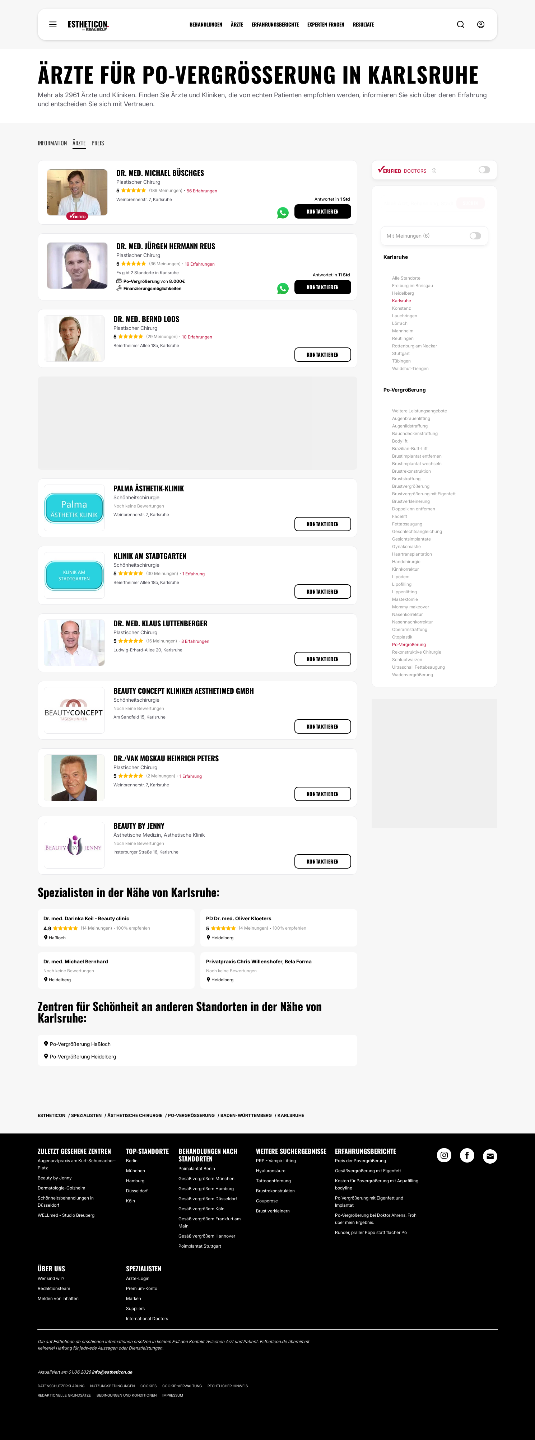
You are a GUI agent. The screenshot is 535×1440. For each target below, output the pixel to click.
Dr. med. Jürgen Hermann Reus (165, 245)
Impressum (172, 1395)
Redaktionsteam (54, 1288)
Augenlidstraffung (410, 426)
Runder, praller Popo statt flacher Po (371, 1232)
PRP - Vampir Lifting (276, 1160)
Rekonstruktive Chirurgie (416, 652)
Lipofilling (401, 584)
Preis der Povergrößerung (360, 1160)
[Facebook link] (467, 1157)
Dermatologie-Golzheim (61, 1188)
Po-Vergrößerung (409, 644)
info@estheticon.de (112, 1372)
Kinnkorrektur (405, 569)
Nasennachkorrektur (412, 622)
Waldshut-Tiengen (410, 368)
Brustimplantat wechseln (417, 463)
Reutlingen (403, 338)
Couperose (267, 1200)
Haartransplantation (412, 554)
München (135, 1170)
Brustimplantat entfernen (417, 456)
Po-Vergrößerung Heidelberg (79, 1056)
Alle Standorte (406, 278)
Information (52, 143)
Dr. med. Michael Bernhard (75, 961)
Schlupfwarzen (407, 659)
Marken (133, 1298)
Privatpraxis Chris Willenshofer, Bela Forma (259, 961)
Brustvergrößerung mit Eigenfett (424, 493)
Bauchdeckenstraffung (415, 433)
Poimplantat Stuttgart (199, 1246)
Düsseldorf (137, 1190)
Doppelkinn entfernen (413, 508)
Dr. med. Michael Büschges (160, 172)
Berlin (132, 1160)
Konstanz (401, 308)
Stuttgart (401, 353)
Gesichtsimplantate (411, 539)
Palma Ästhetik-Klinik (148, 488)
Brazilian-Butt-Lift (410, 448)
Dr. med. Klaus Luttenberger (160, 623)
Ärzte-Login (137, 1278)
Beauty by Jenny (138, 825)
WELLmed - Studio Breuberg (66, 1215)
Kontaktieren (323, 211)
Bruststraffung (406, 478)
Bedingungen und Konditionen (127, 1395)
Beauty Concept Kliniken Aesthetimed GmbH (183, 690)
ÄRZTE (237, 24)
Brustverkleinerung (411, 501)
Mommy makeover (410, 606)
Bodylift (400, 441)
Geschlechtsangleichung (417, 531)
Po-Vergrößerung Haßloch (77, 1044)
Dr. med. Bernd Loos (146, 318)
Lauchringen (404, 315)
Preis (98, 143)
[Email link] (490, 1156)
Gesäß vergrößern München (206, 1178)
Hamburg (135, 1180)
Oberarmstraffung (409, 629)
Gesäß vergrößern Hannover (206, 1236)
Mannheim (402, 330)
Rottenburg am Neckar (414, 346)
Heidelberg (403, 293)
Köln (130, 1200)
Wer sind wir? (51, 1278)
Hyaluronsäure (270, 1170)
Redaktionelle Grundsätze (64, 1395)
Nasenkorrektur (407, 614)
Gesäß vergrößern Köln (201, 1208)
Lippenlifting (404, 591)
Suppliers (135, 1308)
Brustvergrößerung (410, 486)
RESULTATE (363, 24)
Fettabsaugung (407, 524)
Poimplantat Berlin (196, 1168)
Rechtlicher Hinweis (228, 1386)
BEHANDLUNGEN (206, 24)
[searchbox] (420, 203)
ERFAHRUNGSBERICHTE (275, 24)
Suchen (470, 203)
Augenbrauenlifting (411, 418)
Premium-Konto (141, 1288)
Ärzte (79, 143)
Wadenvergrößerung (412, 674)
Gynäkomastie (406, 546)
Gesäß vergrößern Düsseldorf (207, 1198)
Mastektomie (405, 599)
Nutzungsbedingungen (112, 1386)
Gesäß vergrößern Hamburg (206, 1188)
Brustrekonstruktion (411, 471)
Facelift (399, 516)
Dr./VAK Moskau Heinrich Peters (166, 758)
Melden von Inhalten (58, 1298)
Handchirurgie (406, 561)
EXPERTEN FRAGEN (325, 24)
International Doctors (147, 1318)
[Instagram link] (444, 1157)
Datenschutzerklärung (61, 1386)
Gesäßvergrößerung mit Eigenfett (368, 1170)
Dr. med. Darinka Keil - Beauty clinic (86, 918)
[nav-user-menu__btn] (480, 24)
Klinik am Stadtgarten (149, 555)
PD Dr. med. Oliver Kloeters (238, 918)
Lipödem (400, 576)
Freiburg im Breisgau (412, 285)
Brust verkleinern (273, 1211)
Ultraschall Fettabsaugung (418, 667)
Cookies (148, 1386)
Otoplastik (402, 637)
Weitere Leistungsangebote (419, 410)
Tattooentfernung (273, 1180)
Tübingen (401, 361)
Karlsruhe (401, 300)
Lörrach (400, 323)
